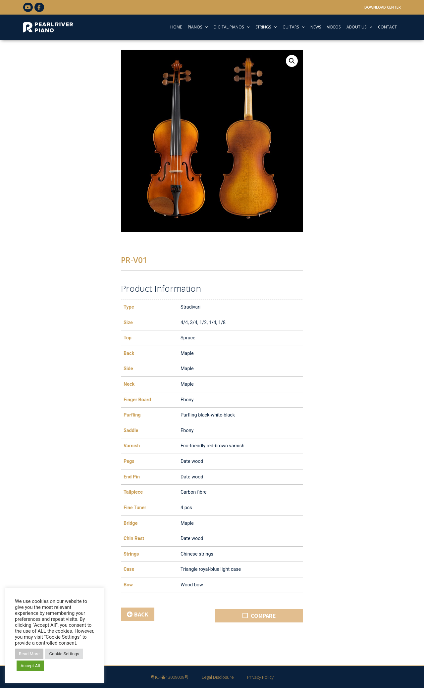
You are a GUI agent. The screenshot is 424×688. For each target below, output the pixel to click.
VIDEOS (334, 27)
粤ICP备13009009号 (169, 677)
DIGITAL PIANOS (231, 27)
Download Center (382, 7)
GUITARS (293, 27)
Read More (29, 653)
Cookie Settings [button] (64, 653)
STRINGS (266, 27)
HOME (176, 27)
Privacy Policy (260, 677)
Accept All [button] (30, 665)
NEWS (315, 27)
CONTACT (387, 27)
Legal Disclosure (218, 677)
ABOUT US (359, 27)
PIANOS (198, 27)
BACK (137, 614)
